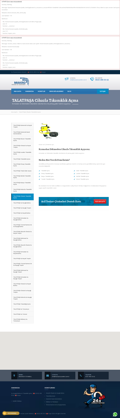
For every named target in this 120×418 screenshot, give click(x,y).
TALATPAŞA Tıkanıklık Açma (21, 159)
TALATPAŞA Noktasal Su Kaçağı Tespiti (20, 271)
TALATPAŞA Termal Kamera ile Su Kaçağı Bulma (22, 225)
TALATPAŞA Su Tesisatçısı (21, 309)
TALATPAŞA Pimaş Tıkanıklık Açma (21, 165)
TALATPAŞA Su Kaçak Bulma (21, 213)
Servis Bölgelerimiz (56, 91)
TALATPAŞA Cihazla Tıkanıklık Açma (22, 197)
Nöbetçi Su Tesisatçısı (52, 402)
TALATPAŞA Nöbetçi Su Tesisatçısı (20, 320)
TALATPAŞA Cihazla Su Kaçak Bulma (22, 284)
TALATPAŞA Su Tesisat (20, 314)
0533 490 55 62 (102, 79)
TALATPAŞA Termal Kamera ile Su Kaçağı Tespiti (22, 264)
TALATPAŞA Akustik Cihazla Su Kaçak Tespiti (22, 232)
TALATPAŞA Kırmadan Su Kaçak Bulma (20, 252)
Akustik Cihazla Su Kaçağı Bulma (55, 393)
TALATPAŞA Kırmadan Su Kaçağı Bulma (20, 219)
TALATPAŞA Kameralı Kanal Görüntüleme (21, 133)
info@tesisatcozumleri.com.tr (78, 80)
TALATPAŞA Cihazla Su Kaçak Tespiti (22, 146)
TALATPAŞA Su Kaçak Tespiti (22, 258)
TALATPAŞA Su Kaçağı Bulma (22, 203)
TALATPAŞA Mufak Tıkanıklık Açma (22, 176)
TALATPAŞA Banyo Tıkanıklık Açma (22, 183)
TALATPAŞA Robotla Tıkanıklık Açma (22, 190)
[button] (60, 349)
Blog (69, 91)
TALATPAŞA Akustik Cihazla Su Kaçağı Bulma (22, 245)
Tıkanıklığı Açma (50, 396)
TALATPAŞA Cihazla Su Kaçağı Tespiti (22, 291)
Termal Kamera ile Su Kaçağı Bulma (56, 404)
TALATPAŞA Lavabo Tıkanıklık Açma (22, 153)
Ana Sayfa (17, 91)
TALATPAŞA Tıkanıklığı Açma (21, 304)
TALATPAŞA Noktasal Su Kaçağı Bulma (20, 239)
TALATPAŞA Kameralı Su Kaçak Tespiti (22, 126)
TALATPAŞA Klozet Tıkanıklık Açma (22, 139)
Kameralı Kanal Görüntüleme (54, 399)
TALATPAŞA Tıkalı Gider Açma (22, 171)
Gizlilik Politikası (17, 401)
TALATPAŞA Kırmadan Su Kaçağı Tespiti (20, 277)
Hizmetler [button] (41, 91)
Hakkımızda (29, 91)
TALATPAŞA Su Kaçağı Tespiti (22, 208)
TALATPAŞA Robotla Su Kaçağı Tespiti (22, 298)
